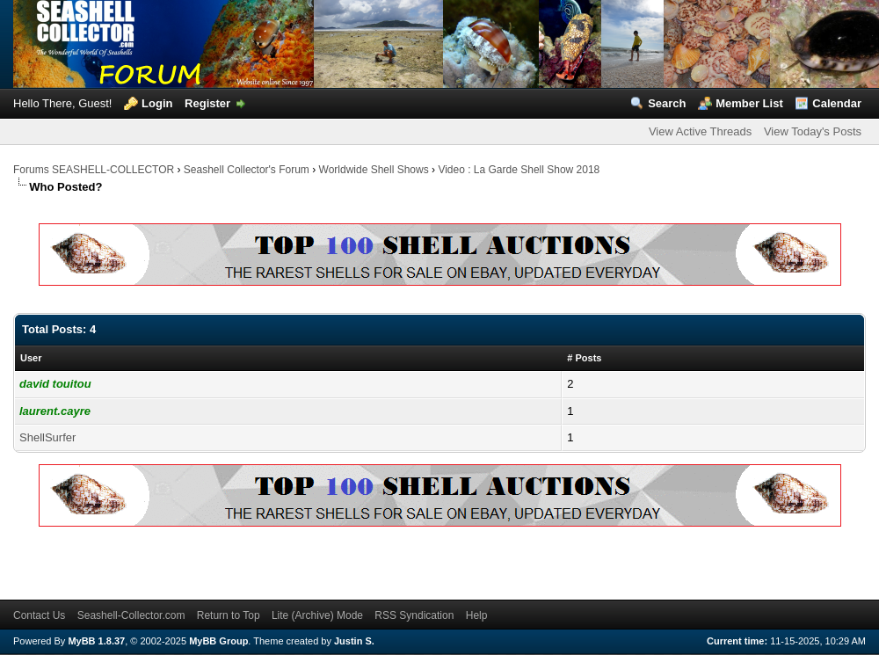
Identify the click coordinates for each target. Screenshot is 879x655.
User (30, 358)
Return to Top (228, 615)
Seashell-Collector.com (131, 615)
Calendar (836, 103)
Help (477, 615)
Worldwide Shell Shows (374, 170)
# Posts (584, 358)
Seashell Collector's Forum (246, 170)
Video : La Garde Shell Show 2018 (518, 170)
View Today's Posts (812, 131)
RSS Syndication (414, 615)
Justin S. (354, 641)
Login (157, 103)
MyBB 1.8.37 (96, 641)
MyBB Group (218, 641)
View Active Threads (700, 131)
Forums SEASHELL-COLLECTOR (93, 170)
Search (667, 103)
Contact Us (39, 615)
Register (207, 103)
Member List (749, 103)
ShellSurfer (47, 437)
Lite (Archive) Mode (317, 615)
